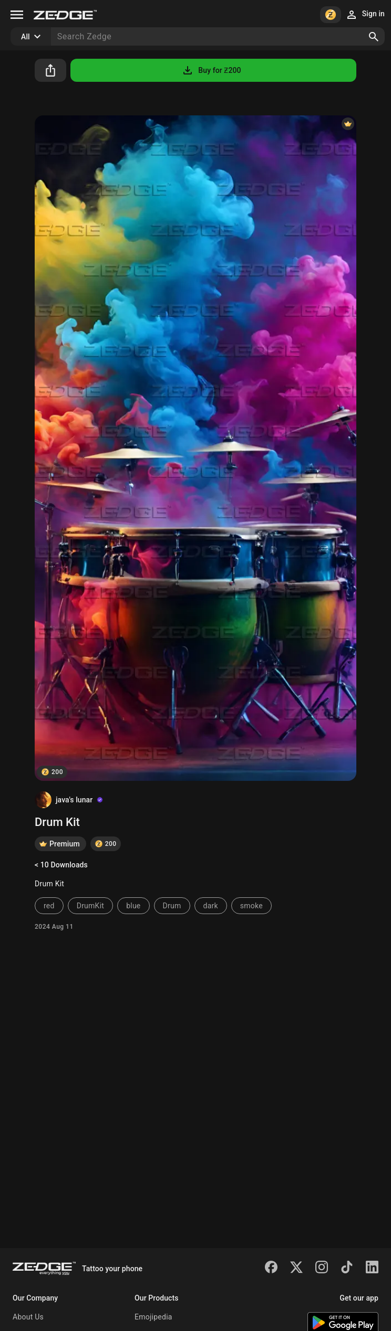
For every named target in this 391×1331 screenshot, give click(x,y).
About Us (28, 1317)
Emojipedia (153, 1317)
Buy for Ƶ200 (211, 70)
